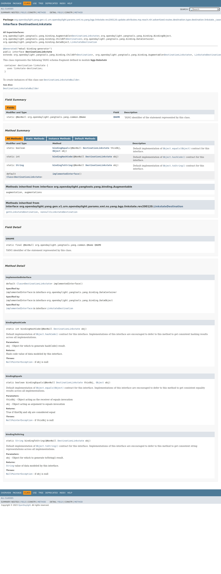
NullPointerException (19, 362)
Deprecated (51, 3)
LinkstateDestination (83, 42)
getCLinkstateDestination (22, 212)
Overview (6, 3)
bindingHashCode (62, 156)
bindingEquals (61, 148)
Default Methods (85, 138)
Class (10, 177)
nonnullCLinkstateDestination (58, 212)
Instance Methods (59, 138)
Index (63, 3)
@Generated (9, 48)
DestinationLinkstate (85, 36)
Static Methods (35, 138)
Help (69, 3)
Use (35, 3)
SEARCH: (184, 9)
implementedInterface (65, 174)
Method (42, 12)
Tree (41, 3)
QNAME (116, 117)
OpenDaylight (24, 505)
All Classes (7, 9)
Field (23, 12)
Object (56, 151)
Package (17, 3)
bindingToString (62, 165)
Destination (74, 39)
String (20, 165)
